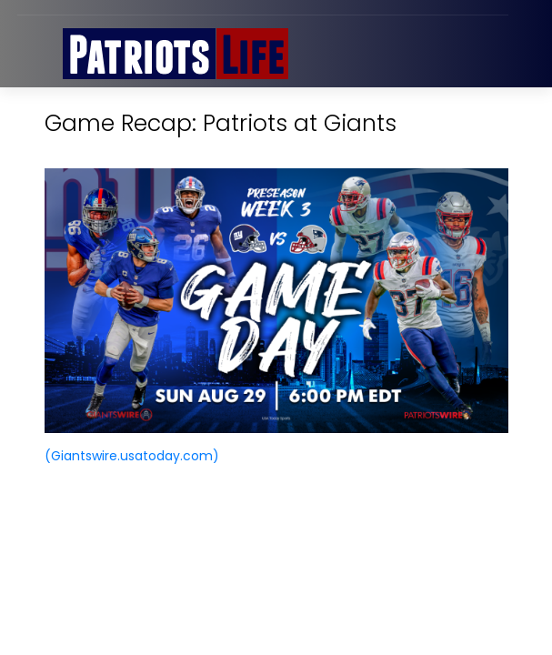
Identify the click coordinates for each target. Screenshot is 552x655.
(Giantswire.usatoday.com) (132, 456)
